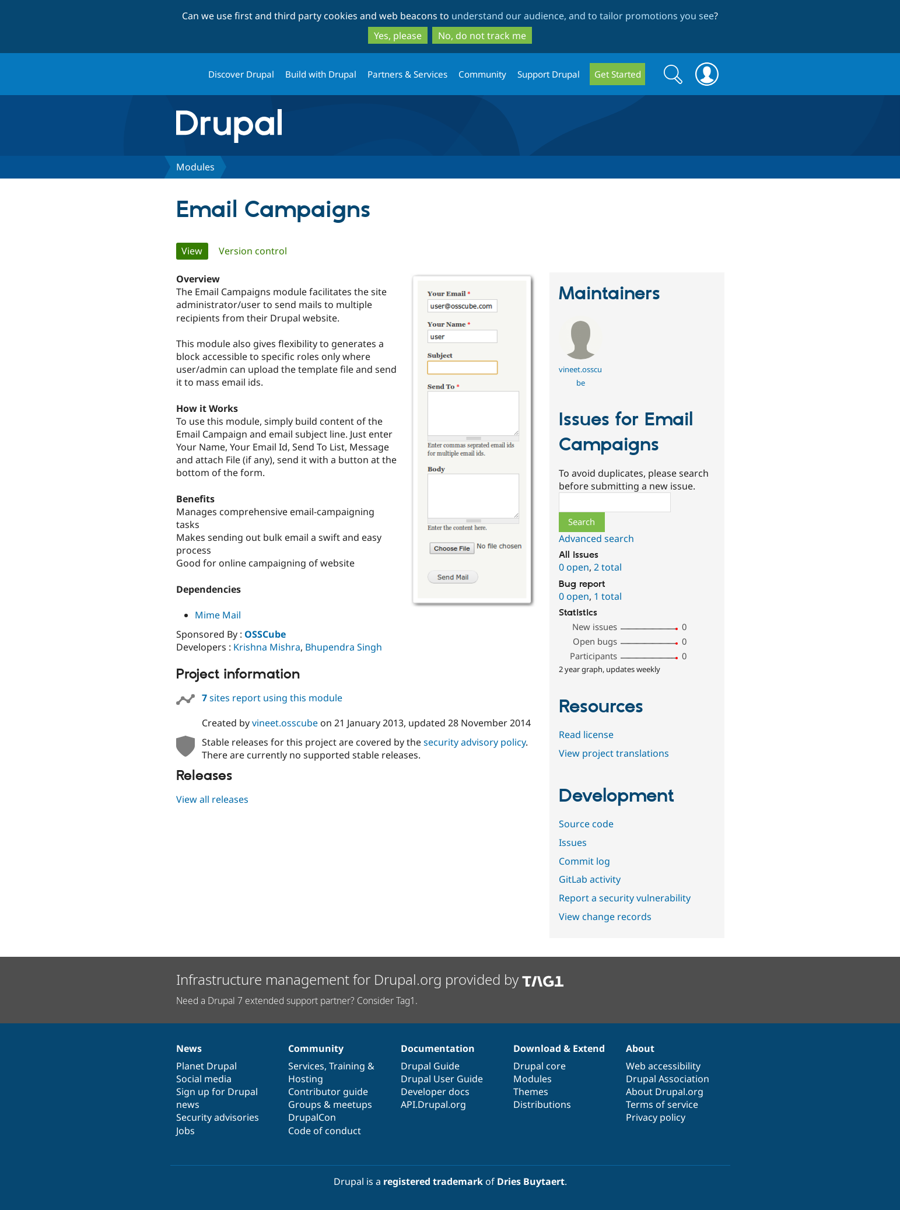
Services (306, 1065)
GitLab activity (590, 879)
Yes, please (398, 35)
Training (347, 1065)
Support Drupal (548, 74)
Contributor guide (328, 1091)
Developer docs (435, 1091)
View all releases (212, 799)
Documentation (438, 1048)
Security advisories (217, 1117)
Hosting (305, 1078)
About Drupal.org (664, 1091)
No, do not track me (482, 35)
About (640, 1048)
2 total (608, 567)
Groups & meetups (330, 1104)
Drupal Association (667, 1078)
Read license (586, 734)
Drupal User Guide (442, 1078)
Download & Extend (559, 1048)
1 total (608, 596)
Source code (586, 823)
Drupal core (539, 1065)
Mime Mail (218, 615)
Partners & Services (407, 74)
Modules (195, 166)
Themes (530, 1091)
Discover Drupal (241, 74)
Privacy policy (655, 1117)
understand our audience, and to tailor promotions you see (582, 15)
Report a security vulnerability (625, 897)
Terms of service (662, 1104)
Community (482, 74)
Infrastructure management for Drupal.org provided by (370, 979)
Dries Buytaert (531, 1181)
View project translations (614, 753)
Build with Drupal (320, 74)
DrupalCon (312, 1117)
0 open (574, 567)
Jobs (185, 1130)
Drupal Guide (430, 1065)
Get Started (617, 74)
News (189, 1048)
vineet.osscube (285, 722)
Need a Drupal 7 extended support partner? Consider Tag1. (297, 1000)
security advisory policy (474, 742)
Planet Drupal (206, 1065)
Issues (573, 842)
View (194, 250)
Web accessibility (663, 1065)
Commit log (584, 861)
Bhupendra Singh (343, 647)
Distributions (542, 1104)
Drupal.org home (187, 74)
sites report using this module (272, 697)
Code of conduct (324, 1130)
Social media (204, 1078)
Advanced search (596, 538)
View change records (605, 916)
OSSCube (265, 634)
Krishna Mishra (266, 647)
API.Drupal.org (433, 1104)
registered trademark (433, 1181)
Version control (253, 250)
